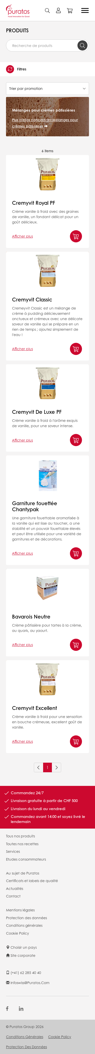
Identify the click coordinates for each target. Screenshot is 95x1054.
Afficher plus (22, 236)
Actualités (14, 888)
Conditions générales (24, 925)
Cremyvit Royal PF (33, 202)
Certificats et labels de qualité (32, 880)
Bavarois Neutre (31, 616)
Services (13, 851)
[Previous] (38, 767)
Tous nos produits (20, 835)
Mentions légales (20, 909)
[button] (47, 69)
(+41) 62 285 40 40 (23, 972)
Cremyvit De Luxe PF (37, 411)
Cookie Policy (17, 933)
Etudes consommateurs (26, 859)
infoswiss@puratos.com (27, 982)
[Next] (56, 767)
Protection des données (26, 917)
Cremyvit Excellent (34, 707)
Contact (13, 895)
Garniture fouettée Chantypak (34, 506)
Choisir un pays (21, 947)
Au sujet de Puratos (22, 873)
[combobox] (47, 45)
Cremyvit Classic (32, 299)
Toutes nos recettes (22, 843)
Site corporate (20, 955)
